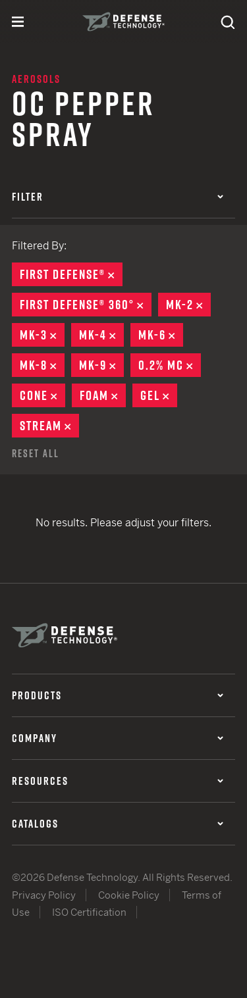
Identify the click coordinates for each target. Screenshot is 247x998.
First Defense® (71, 274)
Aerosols (36, 79)
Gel (158, 395)
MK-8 (42, 365)
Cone (42, 395)
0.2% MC (169, 365)
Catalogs (117, 824)
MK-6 (160, 335)
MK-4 (101, 335)
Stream (49, 425)
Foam (103, 395)
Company (117, 738)
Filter (117, 197)
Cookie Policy (128, 895)
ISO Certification (89, 912)
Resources (117, 781)
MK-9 (101, 365)
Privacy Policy (44, 895)
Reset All (35, 453)
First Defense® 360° (85, 304)
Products (117, 695)
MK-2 (188, 304)
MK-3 (42, 335)
